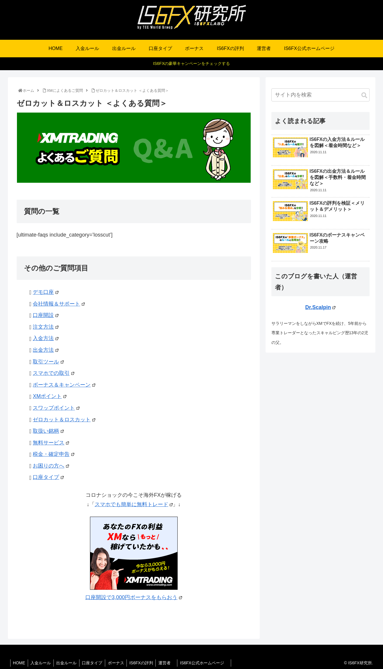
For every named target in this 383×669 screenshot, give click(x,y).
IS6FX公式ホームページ (210, 663)
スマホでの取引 (53, 373)
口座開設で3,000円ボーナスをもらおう (133, 597)
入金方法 (45, 338)
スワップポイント (56, 408)
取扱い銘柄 (48, 431)
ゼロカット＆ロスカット (64, 420)
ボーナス (120, 663)
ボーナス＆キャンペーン (64, 385)
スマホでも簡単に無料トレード (134, 504)
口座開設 (45, 315)
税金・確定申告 (53, 454)
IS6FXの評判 (146, 663)
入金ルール (42, 663)
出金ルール (68, 663)
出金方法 (45, 350)
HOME (19, 663)
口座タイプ (48, 477)
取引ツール (48, 362)
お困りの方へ (51, 466)
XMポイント (49, 396)
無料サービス (51, 443)
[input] (320, 94)
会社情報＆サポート (58, 304)
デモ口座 (45, 292)
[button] (364, 95)
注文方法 (45, 327)
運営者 (172, 663)
